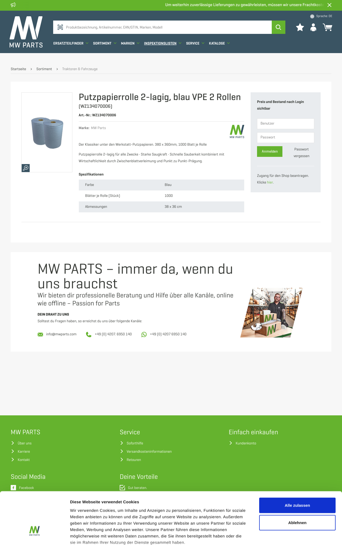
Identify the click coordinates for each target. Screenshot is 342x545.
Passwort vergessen (301, 153)
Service (196, 48)
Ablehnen (297, 481)
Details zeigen (284, 534)
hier (270, 183)
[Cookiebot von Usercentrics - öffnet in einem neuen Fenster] (34, 535)
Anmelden (270, 151)
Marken (131, 48)
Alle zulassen (297, 463)
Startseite (18, 69)
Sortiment (106, 48)
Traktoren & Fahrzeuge (80, 69)
